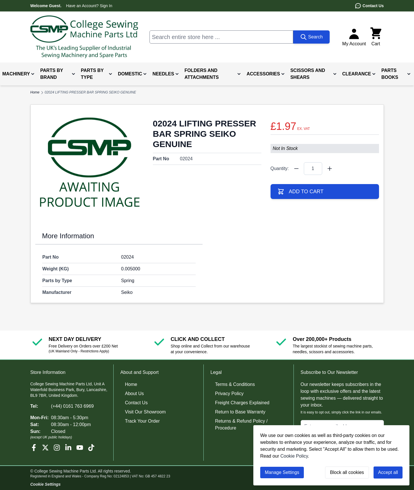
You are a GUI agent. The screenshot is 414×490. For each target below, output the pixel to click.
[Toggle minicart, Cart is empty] (376, 37)
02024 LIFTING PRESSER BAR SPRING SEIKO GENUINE (90, 92)
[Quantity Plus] (330, 168)
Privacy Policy (229, 393)
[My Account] (354, 37)
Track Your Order (142, 421)
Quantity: (280, 168)
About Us (134, 393)
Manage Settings (282, 472)
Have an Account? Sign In (89, 5)
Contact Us (369, 5)
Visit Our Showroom (145, 411)
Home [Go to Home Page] (35, 92)
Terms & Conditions (235, 384)
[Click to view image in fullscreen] (89, 163)
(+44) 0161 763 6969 (72, 406)
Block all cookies (347, 472)
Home (131, 384)
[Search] (311, 37)
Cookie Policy (294, 456)
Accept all (388, 472)
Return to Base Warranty (240, 411)
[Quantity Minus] (296, 168)
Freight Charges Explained (242, 402)
